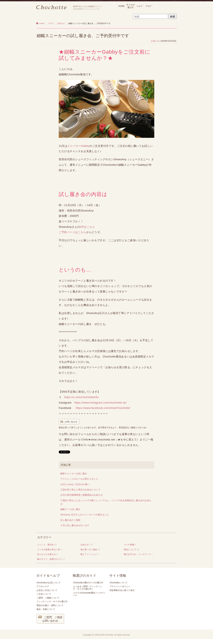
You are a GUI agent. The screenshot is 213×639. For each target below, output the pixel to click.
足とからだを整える (46, 554)
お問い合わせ (69, 421)
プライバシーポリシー (120, 586)
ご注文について (44, 594)
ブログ (148, 6)
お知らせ (155, 41)
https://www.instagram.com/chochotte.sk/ (100, 402)
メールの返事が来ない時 (48, 549)
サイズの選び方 (130, 6)
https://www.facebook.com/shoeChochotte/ (103, 407)
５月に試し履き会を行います (74, 525)
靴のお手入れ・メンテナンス (137, 554)
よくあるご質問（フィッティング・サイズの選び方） (87, 587)
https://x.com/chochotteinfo (81, 397)
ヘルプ (139, 6)
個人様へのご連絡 (88, 549)
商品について (130, 549)
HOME (121, 6)
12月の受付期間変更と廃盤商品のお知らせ (81, 495)
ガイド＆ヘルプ (48, 575)
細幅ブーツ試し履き (70, 509)
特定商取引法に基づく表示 (122, 590)
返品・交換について (46, 609)
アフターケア (43, 586)
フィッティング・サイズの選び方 (52, 601)
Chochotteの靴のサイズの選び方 (88, 582)
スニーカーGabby (78, 145)
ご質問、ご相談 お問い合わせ (50, 618)
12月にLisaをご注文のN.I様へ (75, 484)
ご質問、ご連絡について (48, 598)
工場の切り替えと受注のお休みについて (80, 489)
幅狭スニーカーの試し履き (73, 473)
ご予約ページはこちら (72, 232)
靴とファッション (88, 554)
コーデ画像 (129, 544)
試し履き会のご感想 (70, 520)
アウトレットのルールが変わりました (79, 479)
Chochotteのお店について (48, 582)
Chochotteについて (118, 582)
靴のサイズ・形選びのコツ (49, 559)
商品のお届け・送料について (50, 605)
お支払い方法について (47, 590)
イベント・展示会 (45, 544)
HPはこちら (87, 226)
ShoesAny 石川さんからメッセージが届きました (84, 514)
